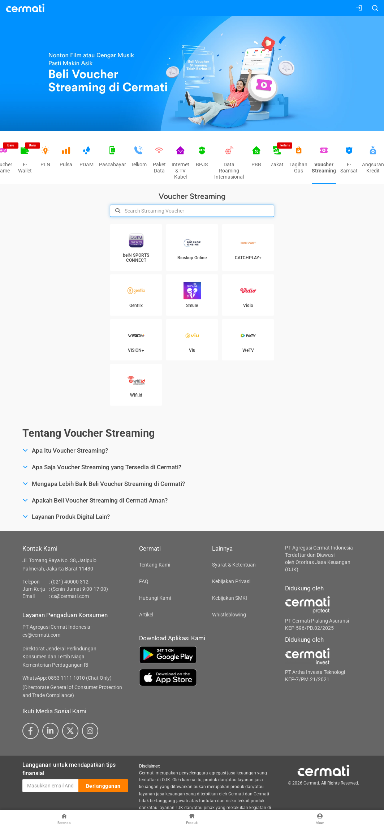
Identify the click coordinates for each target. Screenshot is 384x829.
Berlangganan (103, 786)
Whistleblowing (229, 615)
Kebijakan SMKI (229, 598)
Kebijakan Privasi (231, 581)
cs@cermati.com (70, 596)
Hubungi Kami (155, 598)
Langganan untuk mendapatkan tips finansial (69, 769)
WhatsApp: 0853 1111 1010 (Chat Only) (67, 678)
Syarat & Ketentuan (234, 565)
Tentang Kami (154, 565)
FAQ (143, 581)
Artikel (146, 615)
